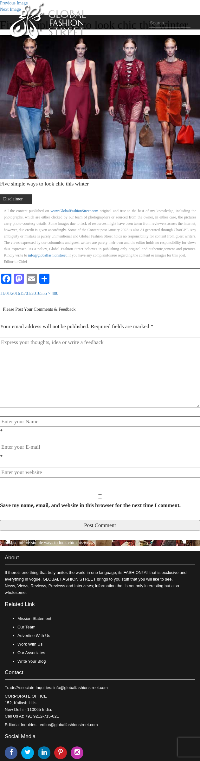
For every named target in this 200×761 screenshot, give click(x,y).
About (12, 558)
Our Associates (31, 652)
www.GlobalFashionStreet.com (74, 211)
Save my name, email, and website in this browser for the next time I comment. (90, 505)
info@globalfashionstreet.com (80, 687)
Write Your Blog (31, 661)
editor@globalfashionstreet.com (69, 724)
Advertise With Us (33, 635)
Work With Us (29, 644)
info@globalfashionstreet (47, 255)
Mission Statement (34, 618)
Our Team (26, 627)
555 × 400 (49, 293)
